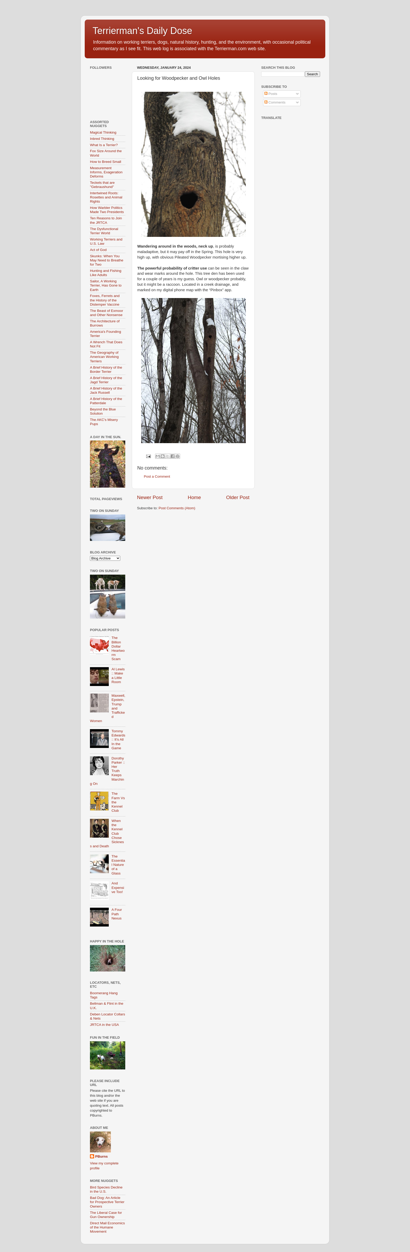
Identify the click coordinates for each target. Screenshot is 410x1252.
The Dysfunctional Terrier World (104, 231)
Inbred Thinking (102, 139)
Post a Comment (157, 476)
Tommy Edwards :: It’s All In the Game (118, 739)
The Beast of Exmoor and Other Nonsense (106, 313)
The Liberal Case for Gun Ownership (106, 1215)
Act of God (98, 250)
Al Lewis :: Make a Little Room (117, 675)
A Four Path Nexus (116, 914)
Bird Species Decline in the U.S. (106, 1189)
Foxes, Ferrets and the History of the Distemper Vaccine (104, 300)
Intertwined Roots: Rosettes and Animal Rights (106, 197)
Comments (275, 102)
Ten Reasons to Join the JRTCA (106, 220)
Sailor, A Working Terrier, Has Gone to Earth (106, 285)
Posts (270, 94)
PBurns (101, 1156)
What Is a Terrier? (104, 145)
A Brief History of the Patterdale (106, 401)
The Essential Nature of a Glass (118, 864)
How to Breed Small (105, 162)
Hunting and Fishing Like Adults (105, 273)
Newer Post (150, 497)
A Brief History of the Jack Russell (106, 390)
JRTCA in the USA (104, 1025)
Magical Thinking (103, 132)
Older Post (237, 497)
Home (194, 497)
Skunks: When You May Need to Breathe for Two (106, 260)
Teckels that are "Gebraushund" (102, 185)
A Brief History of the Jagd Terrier (106, 380)
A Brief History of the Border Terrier (106, 369)
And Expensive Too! (117, 887)
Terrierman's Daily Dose (142, 30)
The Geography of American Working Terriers (104, 357)
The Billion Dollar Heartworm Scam (117, 648)
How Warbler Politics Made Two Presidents (107, 210)
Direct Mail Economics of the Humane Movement (107, 1227)
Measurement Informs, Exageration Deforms (106, 172)
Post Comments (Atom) (177, 508)
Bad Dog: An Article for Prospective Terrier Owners (107, 1202)
